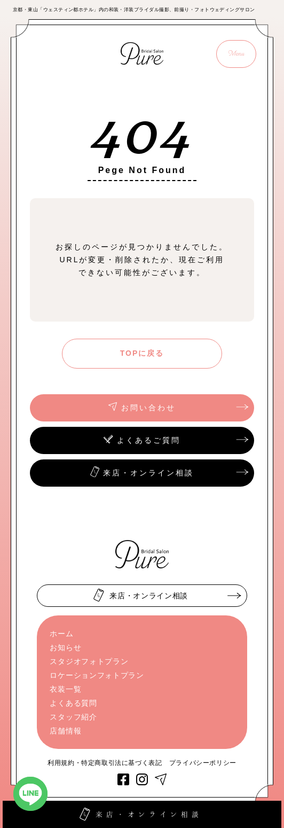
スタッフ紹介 (73, 717)
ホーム (61, 633)
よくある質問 (73, 703)
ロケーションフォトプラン (97, 675)
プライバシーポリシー (202, 763)
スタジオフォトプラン (89, 661)
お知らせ (65, 647)
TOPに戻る (142, 353)
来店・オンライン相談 (143, 814)
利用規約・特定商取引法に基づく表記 (105, 763)
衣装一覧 (65, 689)
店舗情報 (65, 731)
